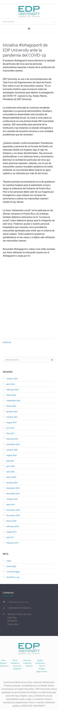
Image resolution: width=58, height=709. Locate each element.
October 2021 (12, 417)
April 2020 (10, 471)
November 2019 (13, 493)
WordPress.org (12, 577)
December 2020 (13, 444)
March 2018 (11, 521)
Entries (11, 566)
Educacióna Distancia (27, 661)
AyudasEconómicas (39, 661)
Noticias (8, 342)
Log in (8, 560)
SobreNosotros (3, 661)
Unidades (28, 666)
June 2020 (10, 466)
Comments (12, 571)
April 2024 (10, 384)
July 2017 (10, 537)
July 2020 (10, 460)
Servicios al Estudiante (17, 667)
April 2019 (10, 504)
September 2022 (13, 400)
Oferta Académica (15, 661)
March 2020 (11, 477)
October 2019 (12, 499)
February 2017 (12, 542)
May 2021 (10, 433)
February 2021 (12, 439)
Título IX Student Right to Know (42, 669)
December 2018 (13, 510)
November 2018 (13, 515)
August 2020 (11, 455)
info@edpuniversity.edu (17, 602)
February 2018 (12, 526)
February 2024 (12, 389)
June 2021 (10, 428)
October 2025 (12, 378)
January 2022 (11, 411)
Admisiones (4, 666)
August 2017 (11, 532)
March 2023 (11, 395)
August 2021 (11, 422)
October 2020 (12, 449)
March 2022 (11, 406)
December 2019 (13, 488)
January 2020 (11, 482)
